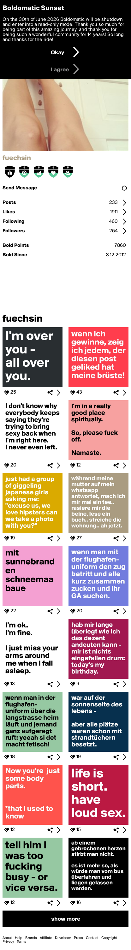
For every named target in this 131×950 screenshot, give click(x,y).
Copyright (109, 938)
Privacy (8, 942)
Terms (22, 942)
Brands (31, 938)
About (7, 938)
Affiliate (46, 938)
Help (18, 938)
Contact (92, 938)
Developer (63, 938)
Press (78, 938)
